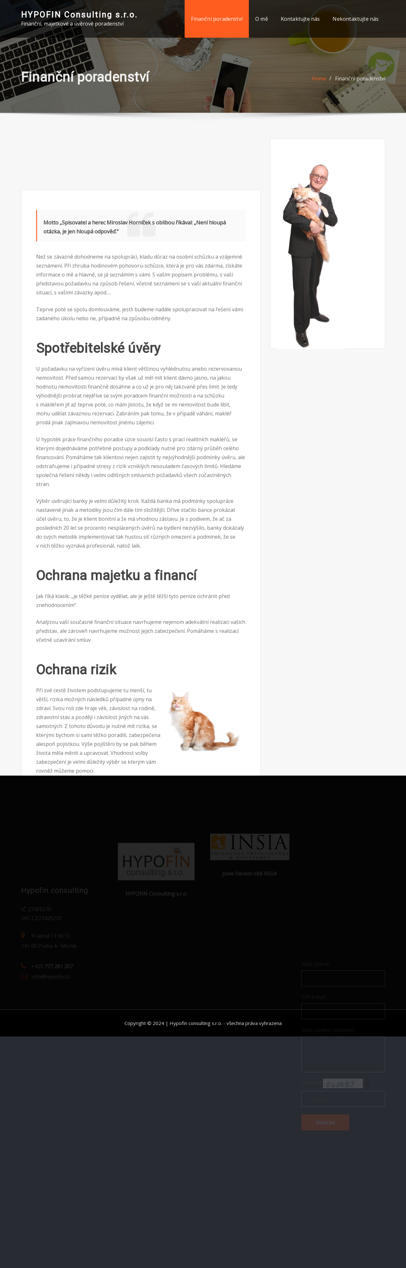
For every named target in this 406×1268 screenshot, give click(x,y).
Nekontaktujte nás (356, 18)
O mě (261, 18)
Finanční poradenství (216, 18)
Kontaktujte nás (300, 18)
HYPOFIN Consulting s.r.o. (79, 14)
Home (319, 81)
